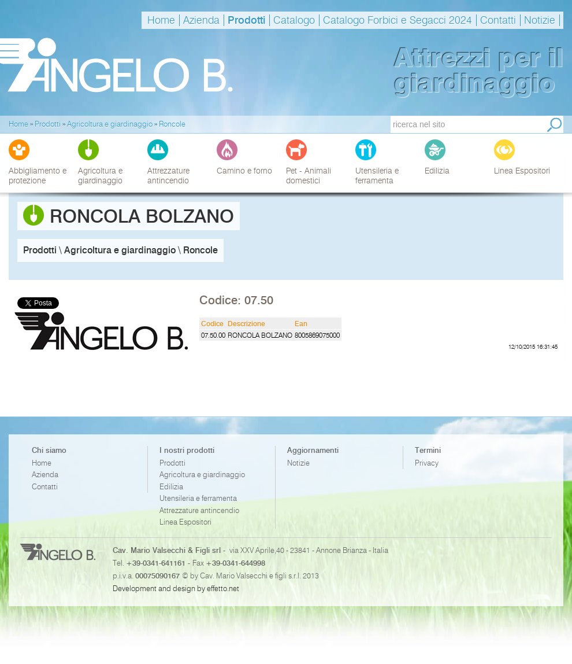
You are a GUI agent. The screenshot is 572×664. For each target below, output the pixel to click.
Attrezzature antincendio (199, 510)
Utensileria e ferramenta (198, 498)
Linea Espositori (185, 522)
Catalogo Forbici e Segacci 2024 (397, 20)
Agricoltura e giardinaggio (202, 474)
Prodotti (246, 20)
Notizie (539, 20)
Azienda (201, 20)
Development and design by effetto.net (176, 588)
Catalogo (294, 20)
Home (161, 20)
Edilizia (171, 486)
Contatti (498, 20)
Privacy (427, 463)
